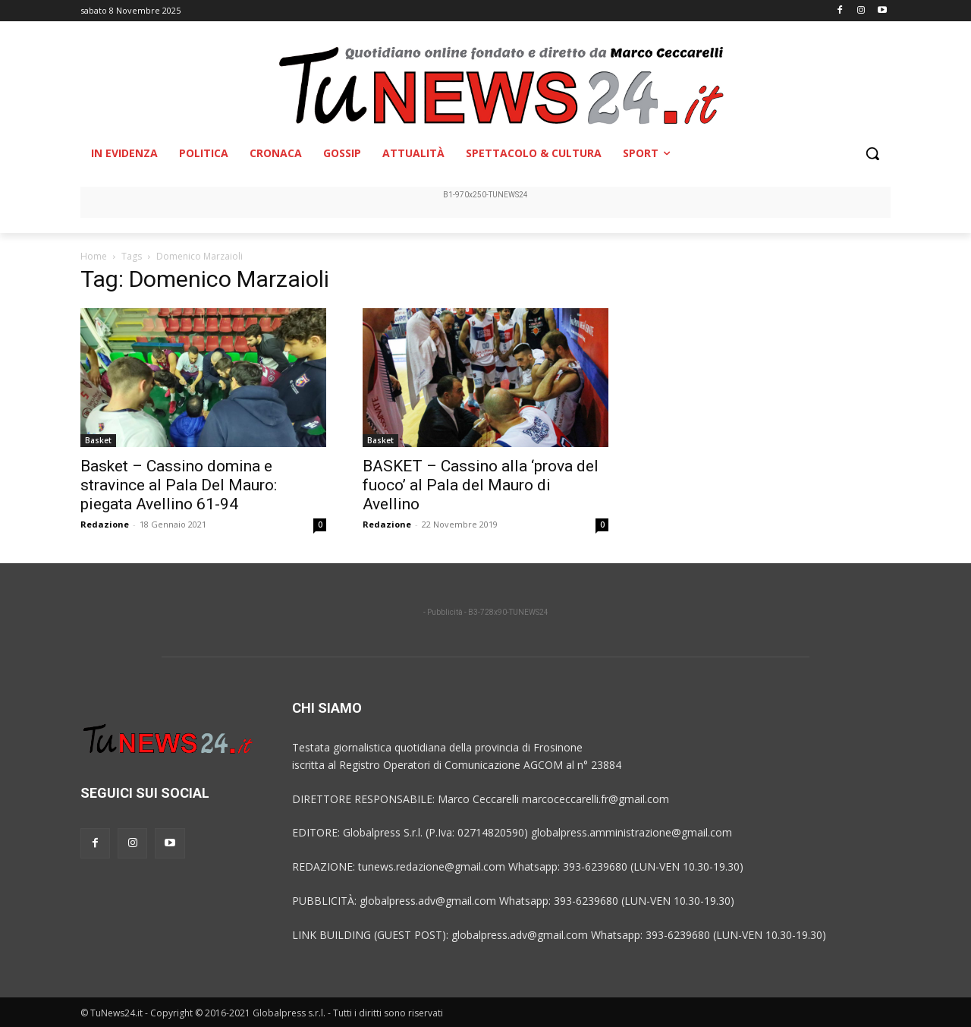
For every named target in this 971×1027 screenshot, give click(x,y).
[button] (872, 153)
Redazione (104, 524)
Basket (98, 440)
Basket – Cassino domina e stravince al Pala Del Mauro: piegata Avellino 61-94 (178, 485)
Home (93, 256)
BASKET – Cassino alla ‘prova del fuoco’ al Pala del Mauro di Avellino (481, 485)
